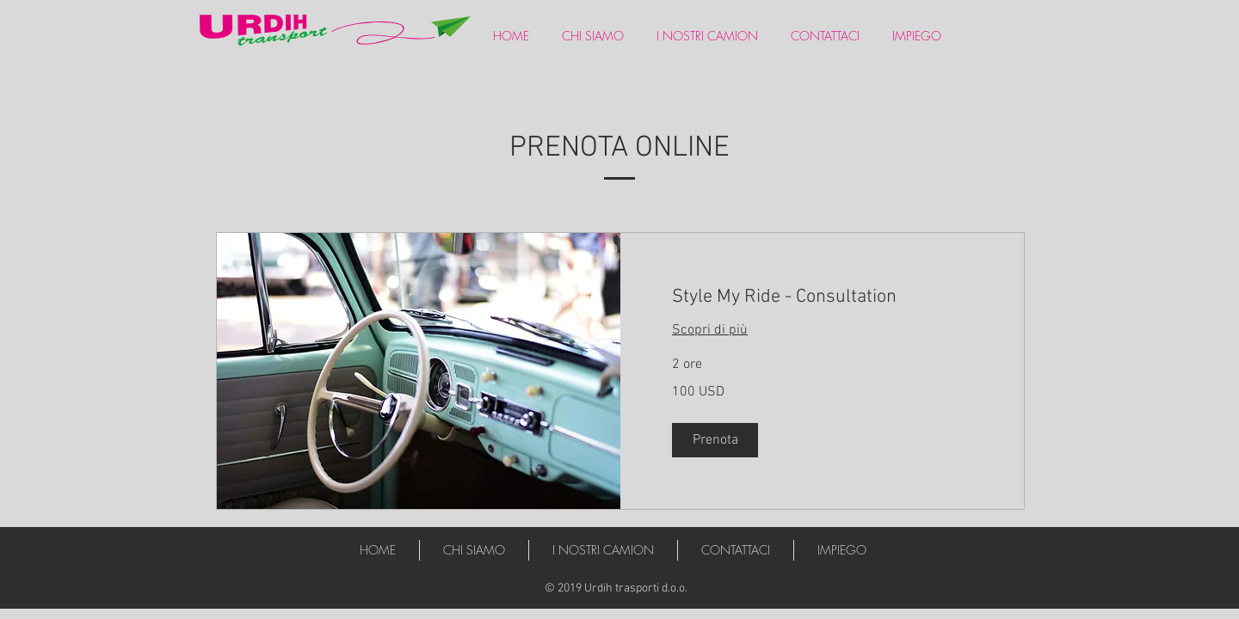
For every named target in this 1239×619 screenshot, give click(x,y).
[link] (822, 297)
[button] (715, 440)
